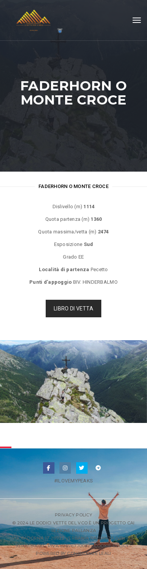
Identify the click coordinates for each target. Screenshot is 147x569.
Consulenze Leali (89, 553)
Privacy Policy (73, 515)
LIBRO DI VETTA (73, 308)
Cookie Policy (111, 545)
